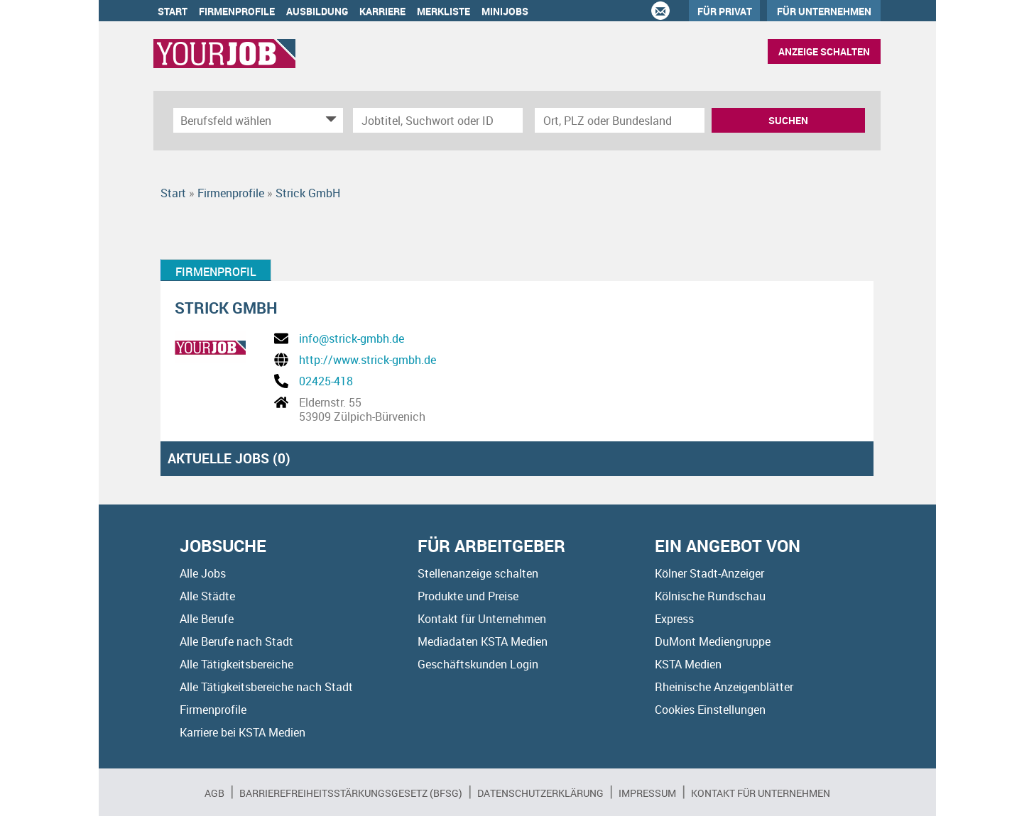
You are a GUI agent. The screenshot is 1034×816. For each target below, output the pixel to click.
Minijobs (504, 11)
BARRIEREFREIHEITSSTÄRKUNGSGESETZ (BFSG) (350, 793)
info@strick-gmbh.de (351, 338)
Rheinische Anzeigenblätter (724, 687)
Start (172, 11)
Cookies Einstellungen (710, 709)
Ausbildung (317, 11)
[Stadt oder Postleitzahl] (619, 120)
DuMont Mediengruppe (713, 641)
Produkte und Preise (468, 596)
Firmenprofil (215, 272)
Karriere (382, 11)
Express (674, 619)
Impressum (647, 793)
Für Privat (724, 11)
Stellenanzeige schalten (478, 573)
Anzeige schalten (824, 51)
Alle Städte (207, 596)
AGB (214, 793)
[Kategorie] (244, 120)
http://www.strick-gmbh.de (367, 359)
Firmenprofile (237, 11)
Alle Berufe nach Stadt (236, 641)
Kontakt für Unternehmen (482, 619)
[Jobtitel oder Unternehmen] (438, 120)
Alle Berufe (207, 619)
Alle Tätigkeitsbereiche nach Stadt (266, 687)
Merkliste (443, 11)
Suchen (788, 120)
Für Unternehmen (824, 11)
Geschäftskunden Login (478, 664)
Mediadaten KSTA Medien (483, 641)
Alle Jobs (203, 573)
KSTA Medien (688, 664)
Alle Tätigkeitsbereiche (236, 664)
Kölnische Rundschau (710, 596)
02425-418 (326, 381)
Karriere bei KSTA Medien (242, 732)
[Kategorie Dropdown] (329, 120)
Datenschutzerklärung (540, 793)
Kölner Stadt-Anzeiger (709, 573)
